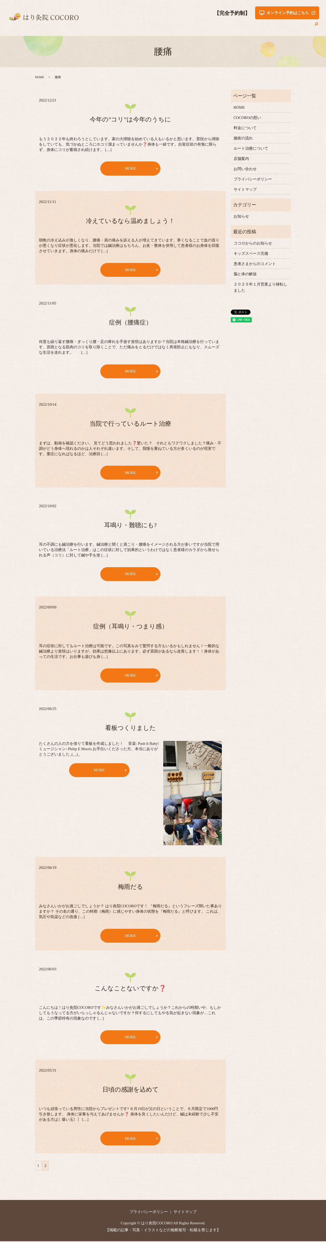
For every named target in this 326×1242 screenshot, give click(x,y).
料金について (184, 27)
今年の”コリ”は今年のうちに (130, 119)
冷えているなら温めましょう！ (130, 221)
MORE (130, 168)
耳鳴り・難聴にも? (130, 525)
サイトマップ (245, 189)
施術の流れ (211, 27)
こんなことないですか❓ (130, 988)
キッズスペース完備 (251, 253)
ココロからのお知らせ (253, 243)
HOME (129, 27)
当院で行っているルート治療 (130, 424)
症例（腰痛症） (130, 322)
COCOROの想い (154, 27)
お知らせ (241, 216)
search (316, 26)
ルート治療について (243, 27)
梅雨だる (130, 887)
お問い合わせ (298, 27)
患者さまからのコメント (255, 264)
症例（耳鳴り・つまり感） (130, 627)
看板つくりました (130, 728)
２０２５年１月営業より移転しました (260, 287)
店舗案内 (273, 27)
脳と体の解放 (245, 274)
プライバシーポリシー (253, 179)
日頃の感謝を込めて (130, 1090)
